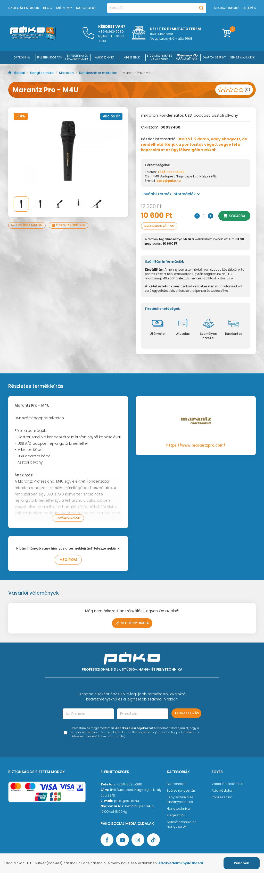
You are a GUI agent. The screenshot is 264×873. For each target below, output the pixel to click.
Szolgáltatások (23, 7)
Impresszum (222, 797)
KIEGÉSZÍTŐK (132, 57)
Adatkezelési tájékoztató (135, 728)
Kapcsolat (86, 7)
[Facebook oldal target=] (107, 839)
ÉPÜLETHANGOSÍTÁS (49, 57)
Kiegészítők (176, 815)
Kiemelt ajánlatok (241, 57)
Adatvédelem (223, 790)
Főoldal (17, 73)
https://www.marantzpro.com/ (195, 445)
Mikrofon (67, 73)
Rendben (241, 863)
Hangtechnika (42, 73)
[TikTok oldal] (153, 839)
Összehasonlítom (68, 225)
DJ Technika (22, 57)
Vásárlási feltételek (227, 784)
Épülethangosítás (181, 790)
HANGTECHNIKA (104, 57)
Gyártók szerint (214, 57)
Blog (47, 7)
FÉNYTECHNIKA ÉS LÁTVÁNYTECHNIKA (76, 57)
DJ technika (176, 784)
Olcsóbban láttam (159, 226)
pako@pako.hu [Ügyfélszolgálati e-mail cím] (126, 801)
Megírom (68, 559)
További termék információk (170, 193)
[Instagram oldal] (137, 839)
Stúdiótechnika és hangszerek (181, 824)
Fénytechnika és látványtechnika (180, 799)
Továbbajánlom (27, 225)
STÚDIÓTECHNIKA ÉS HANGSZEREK (159, 57)
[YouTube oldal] (122, 839)
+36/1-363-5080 (171, 172)
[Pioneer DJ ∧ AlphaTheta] (187, 57)
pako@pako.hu (168, 181)
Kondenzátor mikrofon (98, 73)
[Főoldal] (32, 39)
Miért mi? (64, 7)
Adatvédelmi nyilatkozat (180, 863)
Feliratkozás (187, 713)
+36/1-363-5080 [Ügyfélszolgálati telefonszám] (129, 784)
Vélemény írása (132, 623)
